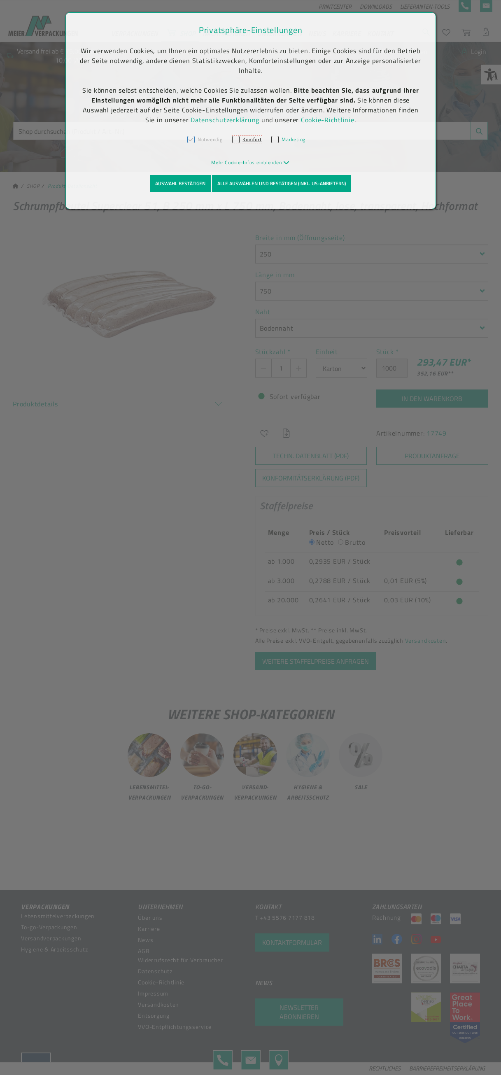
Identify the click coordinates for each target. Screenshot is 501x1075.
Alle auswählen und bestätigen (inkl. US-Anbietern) (281, 183)
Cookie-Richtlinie (327, 120)
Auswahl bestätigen (180, 183)
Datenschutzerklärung (225, 120)
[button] (250, 162)
